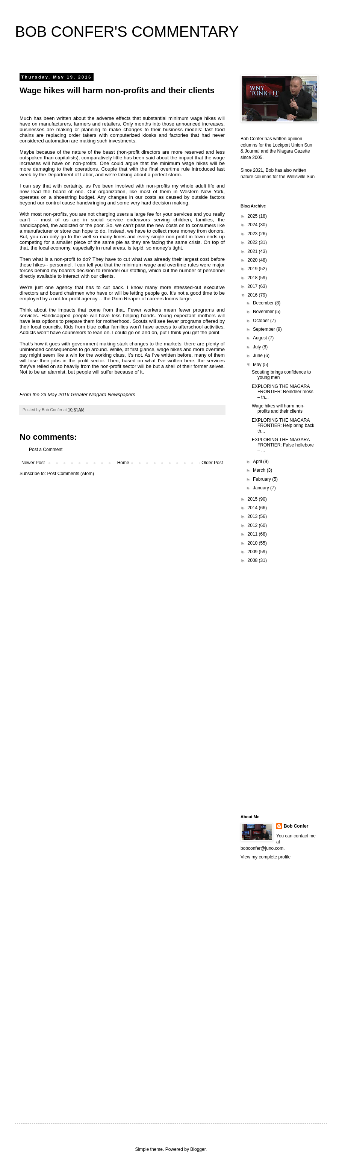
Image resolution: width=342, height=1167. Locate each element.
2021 (253, 251)
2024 (253, 224)
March (260, 470)
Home (123, 462)
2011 (253, 534)
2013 (253, 516)
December (264, 303)
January (261, 487)
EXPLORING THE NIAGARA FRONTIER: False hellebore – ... (283, 445)
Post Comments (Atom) (70, 473)
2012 (253, 525)
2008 (253, 560)
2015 (253, 499)
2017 (253, 286)
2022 (253, 242)
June (258, 355)
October (261, 320)
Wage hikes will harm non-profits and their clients (278, 408)
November (264, 311)
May (258, 364)
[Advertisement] (271, 688)
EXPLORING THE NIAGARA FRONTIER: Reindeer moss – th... (282, 392)
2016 (253, 295)
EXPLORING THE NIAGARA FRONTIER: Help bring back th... (283, 426)
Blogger (198, 1149)
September (264, 329)
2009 (253, 551)
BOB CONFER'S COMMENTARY (127, 31)
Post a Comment (45, 449)
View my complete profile (266, 857)
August (260, 338)
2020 (253, 260)
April (258, 461)
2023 (253, 233)
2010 (253, 543)
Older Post (212, 462)
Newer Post (33, 462)
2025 (253, 216)
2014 (253, 507)
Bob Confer (296, 826)
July (257, 347)
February (262, 479)
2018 (253, 277)
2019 (253, 268)
